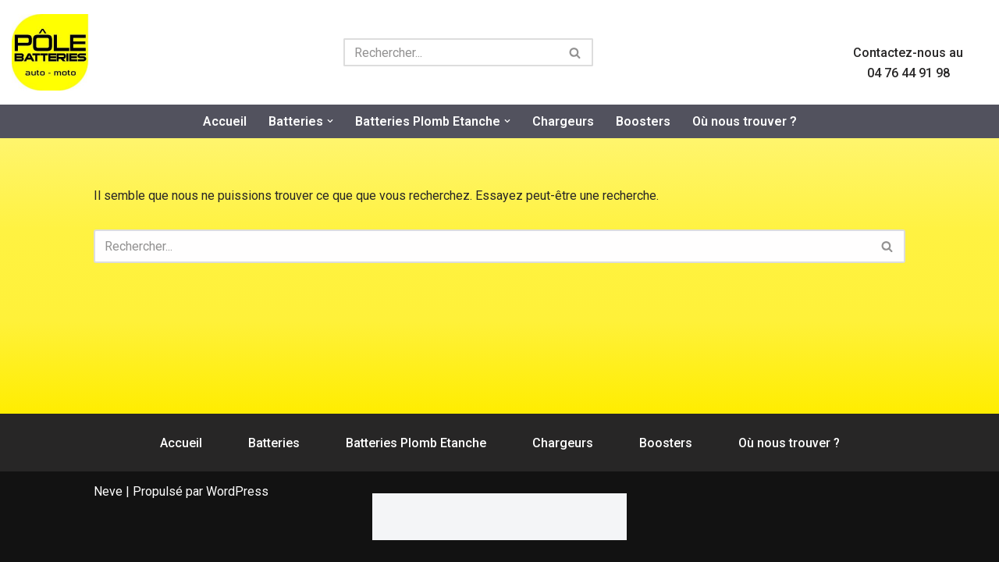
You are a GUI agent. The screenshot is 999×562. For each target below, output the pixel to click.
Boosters (643, 121)
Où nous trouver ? (744, 121)
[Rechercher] (450, 52)
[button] (330, 121)
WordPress (237, 491)
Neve (108, 491)
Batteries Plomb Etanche (416, 443)
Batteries (274, 443)
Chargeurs (563, 121)
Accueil (225, 121)
